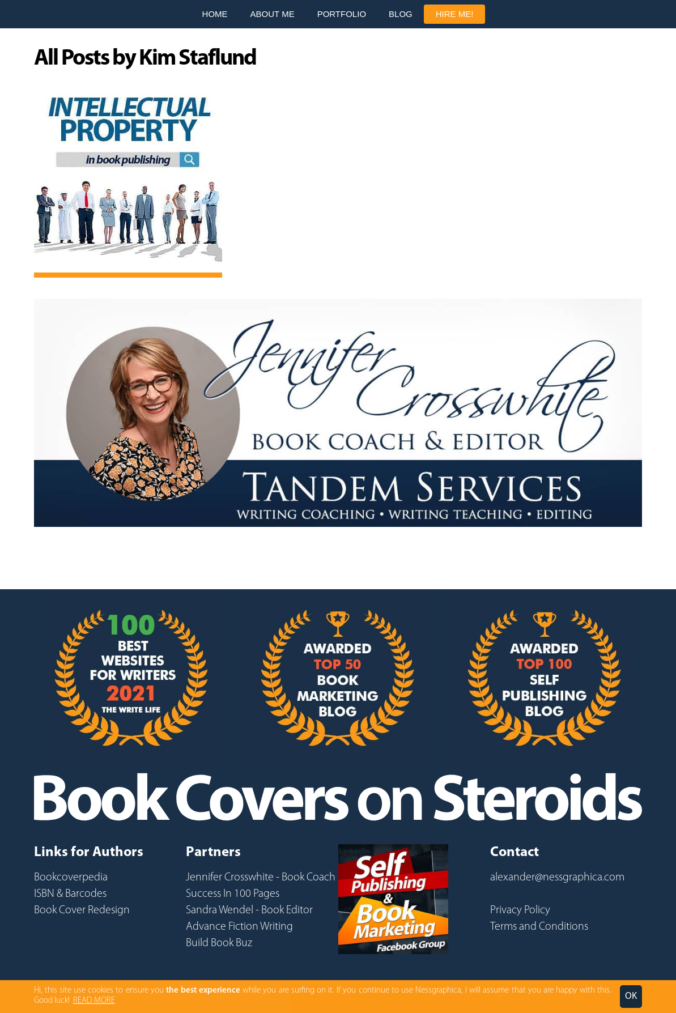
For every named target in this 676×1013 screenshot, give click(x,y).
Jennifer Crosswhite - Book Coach (260, 877)
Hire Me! (455, 14)
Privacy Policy (520, 910)
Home (215, 14)
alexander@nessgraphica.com (557, 877)
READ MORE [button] (94, 1001)
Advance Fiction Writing (239, 927)
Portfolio (341, 14)
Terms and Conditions (539, 927)
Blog (401, 14)
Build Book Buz (219, 943)
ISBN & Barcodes (70, 894)
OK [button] (631, 996)
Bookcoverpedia (71, 877)
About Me (272, 14)
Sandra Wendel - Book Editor (249, 910)
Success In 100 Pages (232, 894)
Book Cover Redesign (82, 910)
